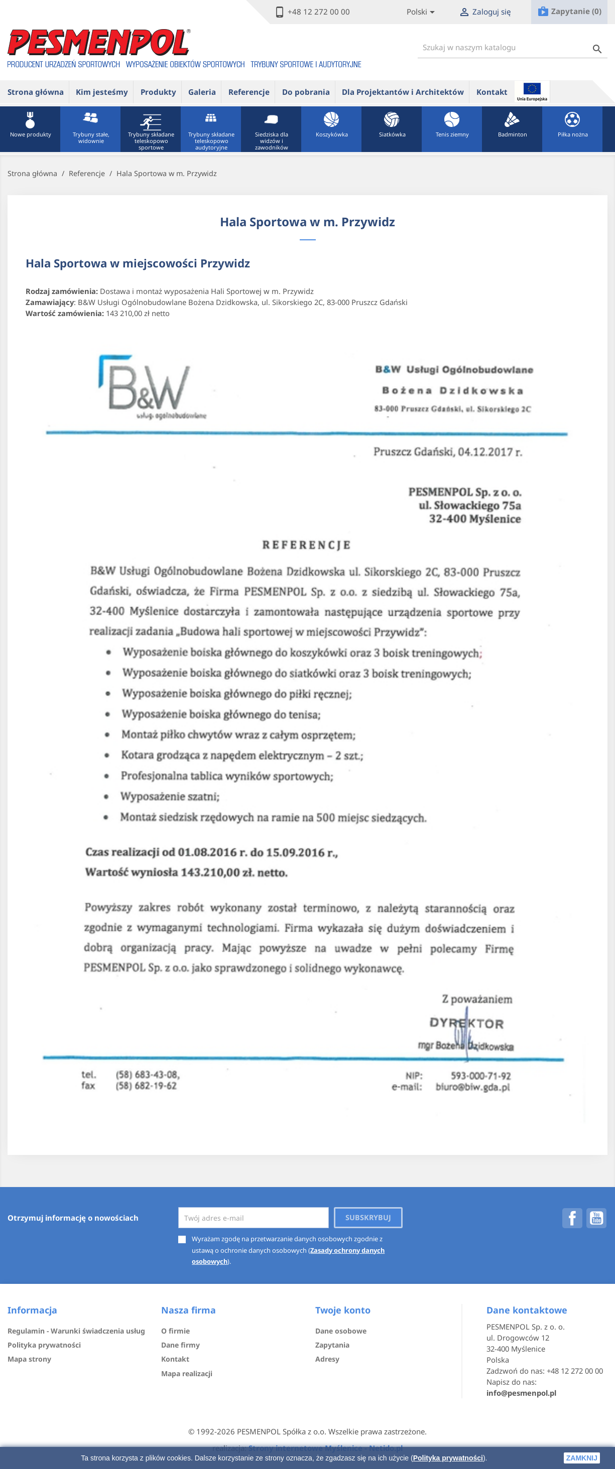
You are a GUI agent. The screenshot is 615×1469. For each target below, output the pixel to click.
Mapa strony (29, 1359)
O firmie (175, 1331)
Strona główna (36, 92)
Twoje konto (343, 1310)
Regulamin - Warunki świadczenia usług (76, 1331)
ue (532, 91)
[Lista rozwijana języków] (422, 12)
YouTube (596, 1218)
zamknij (581, 1458)
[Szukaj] (512, 47)
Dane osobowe (340, 1331)
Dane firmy (180, 1345)
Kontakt (492, 92)
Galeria (202, 92)
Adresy (327, 1359)
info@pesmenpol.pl (521, 1393)
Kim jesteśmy (102, 92)
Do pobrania (306, 92)
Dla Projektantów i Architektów (403, 92)
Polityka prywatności (448, 1458)
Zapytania (332, 1345)
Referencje (249, 92)
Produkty (158, 92)
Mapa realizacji (186, 1373)
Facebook (572, 1218)
